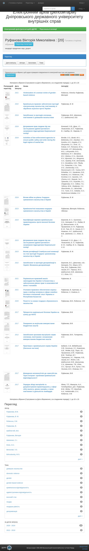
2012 (17, 335)
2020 (17, 301)
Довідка (41, 3)
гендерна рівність (13, 507)
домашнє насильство (14, 469)
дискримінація (11, 511)
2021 (17, 93)
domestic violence (12, 473)
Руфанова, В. (11, 426)
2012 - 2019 (10, 530)
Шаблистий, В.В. (12, 431)
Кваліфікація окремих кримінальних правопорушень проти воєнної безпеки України (39, 222)
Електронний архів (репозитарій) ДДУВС (21, 29)
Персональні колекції (48, 29)
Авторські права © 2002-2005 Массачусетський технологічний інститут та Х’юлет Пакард (50, 548)
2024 (17, 115)
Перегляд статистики (24, 44)
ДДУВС (7, 547)
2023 (17, 209)
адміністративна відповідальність (19, 492)
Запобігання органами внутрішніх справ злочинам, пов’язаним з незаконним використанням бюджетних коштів (39, 337)
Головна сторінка (15, 3)
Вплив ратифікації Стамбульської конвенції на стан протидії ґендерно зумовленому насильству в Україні (41, 254)
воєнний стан (11, 497)
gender (9, 478)
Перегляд (30, 3)
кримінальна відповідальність (17, 488)
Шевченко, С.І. (11, 440)
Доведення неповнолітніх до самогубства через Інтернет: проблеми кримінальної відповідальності (40, 375)
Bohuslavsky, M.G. (13, 454)
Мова (81, 3)
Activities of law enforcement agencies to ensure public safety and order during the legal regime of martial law (39, 140)
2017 (17, 312)
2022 (17, 104)
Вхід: (81, 9)
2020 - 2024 (10, 525)
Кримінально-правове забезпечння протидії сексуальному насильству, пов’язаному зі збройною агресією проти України (41, 106)
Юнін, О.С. (10, 445)
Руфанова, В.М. (12, 412)
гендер (9, 502)
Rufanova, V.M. (11, 421)
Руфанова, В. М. (12, 416)
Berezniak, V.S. (11, 450)
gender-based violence (14, 483)
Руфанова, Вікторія (13, 435)
